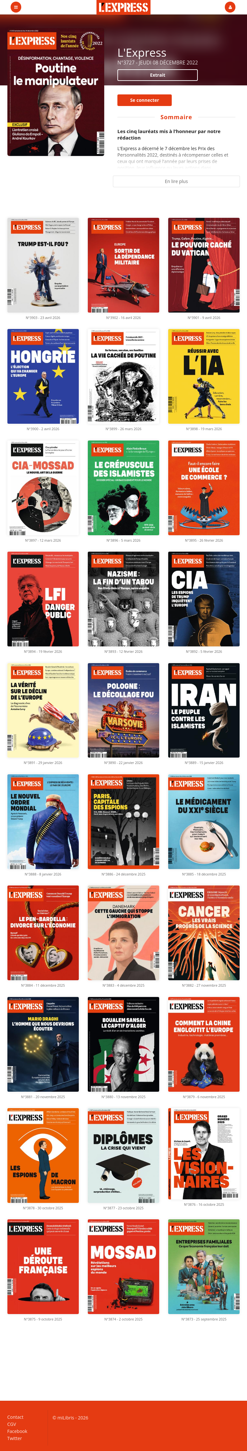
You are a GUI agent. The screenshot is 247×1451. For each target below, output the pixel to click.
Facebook (17, 1431)
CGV (11, 1424)
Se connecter (144, 100)
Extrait (157, 75)
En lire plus (176, 181)
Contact (15, 1417)
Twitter (14, 1438)
